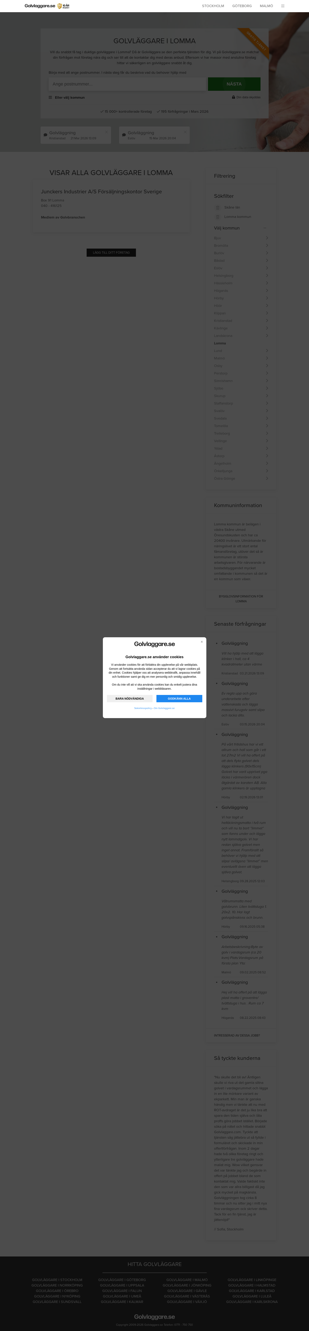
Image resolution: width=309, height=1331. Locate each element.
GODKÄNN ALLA (179, 698)
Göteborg (242, 6)
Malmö (266, 6)
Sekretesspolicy (143, 708)
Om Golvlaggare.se (164, 708)
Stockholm (213, 6)
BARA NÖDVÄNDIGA (130, 698)
